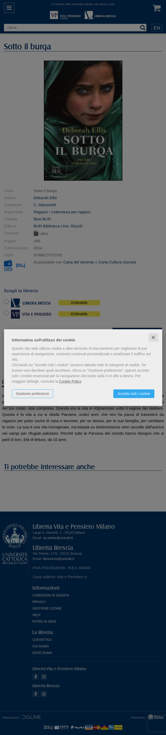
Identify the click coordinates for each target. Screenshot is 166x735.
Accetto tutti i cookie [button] (133, 393)
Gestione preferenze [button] (32, 393)
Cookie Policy (70, 381)
